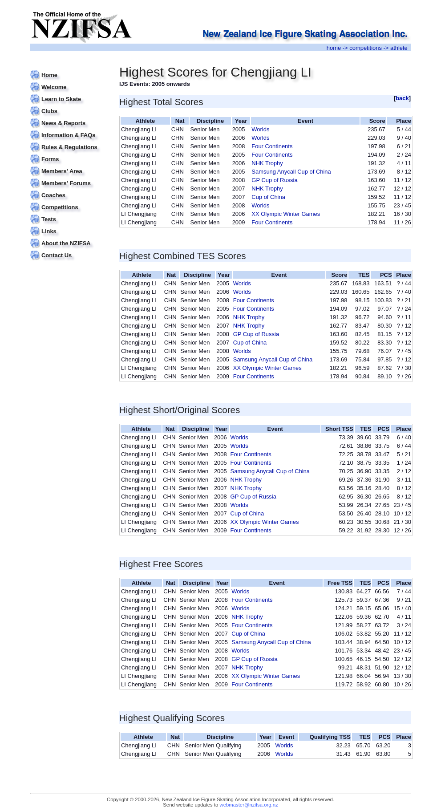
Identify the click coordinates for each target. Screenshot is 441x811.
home (334, 48)
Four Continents (271, 146)
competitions (365, 48)
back (402, 98)
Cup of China (268, 197)
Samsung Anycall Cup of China (291, 171)
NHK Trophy (267, 163)
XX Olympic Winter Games (285, 214)
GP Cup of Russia (274, 180)
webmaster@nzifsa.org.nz (249, 804)
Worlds (260, 129)
